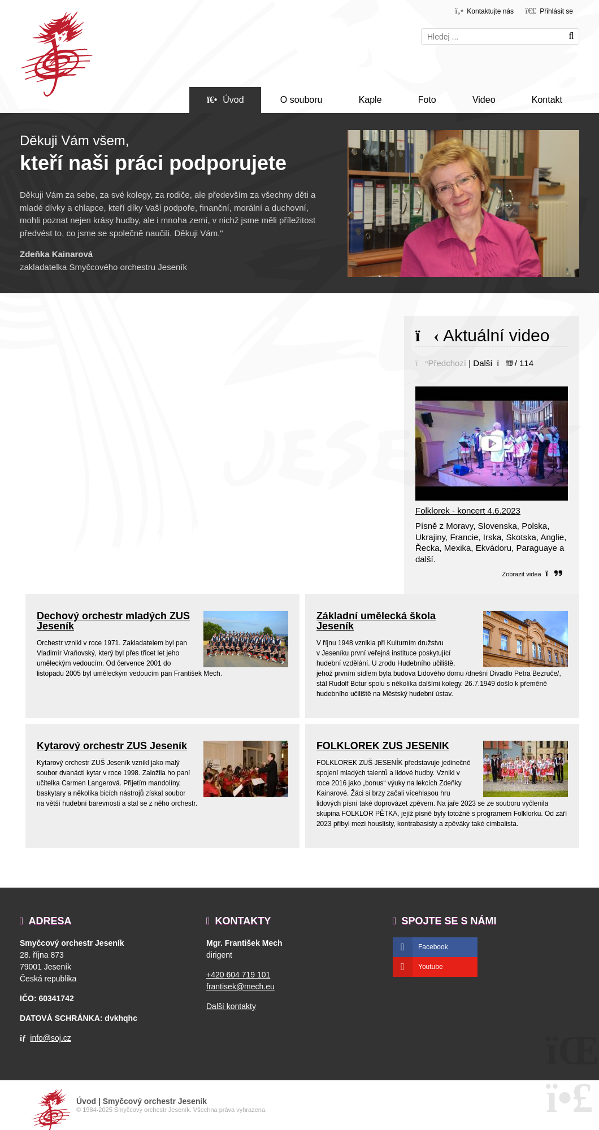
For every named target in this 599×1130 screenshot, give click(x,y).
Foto (427, 100)
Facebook (433, 947)
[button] (549, 10)
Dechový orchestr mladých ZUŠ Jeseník (113, 621)
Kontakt (547, 100)
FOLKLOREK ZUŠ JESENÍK (382, 745)
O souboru (301, 100)
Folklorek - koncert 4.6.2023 (467, 510)
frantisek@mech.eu (240, 986)
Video (484, 100)
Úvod (56, 54)
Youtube (430, 967)
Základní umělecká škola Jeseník (376, 621)
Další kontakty (231, 1006)
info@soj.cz (50, 1037)
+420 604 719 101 (238, 974)
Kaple (370, 100)
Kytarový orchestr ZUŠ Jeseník (112, 745)
